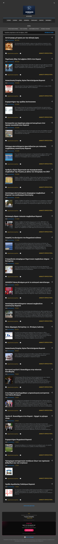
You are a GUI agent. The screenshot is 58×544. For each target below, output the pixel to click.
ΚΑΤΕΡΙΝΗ (15, 22)
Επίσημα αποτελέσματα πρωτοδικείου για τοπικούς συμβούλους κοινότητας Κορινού (25, 150)
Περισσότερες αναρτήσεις (29, 508)
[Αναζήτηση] (54, 3)
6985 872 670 (29, 518)
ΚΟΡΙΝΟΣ (9, 22)
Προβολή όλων (49, 35)
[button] (52, 40)
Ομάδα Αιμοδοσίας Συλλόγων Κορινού (20, 486)
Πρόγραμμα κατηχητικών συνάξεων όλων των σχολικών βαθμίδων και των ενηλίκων (27, 464)
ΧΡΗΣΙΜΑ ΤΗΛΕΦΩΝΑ (45, 31)
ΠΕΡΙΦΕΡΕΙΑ (26, 22)
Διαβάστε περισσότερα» (46, 55)
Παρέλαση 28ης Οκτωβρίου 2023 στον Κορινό (23, 61)
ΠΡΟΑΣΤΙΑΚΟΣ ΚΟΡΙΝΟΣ (13, 31)
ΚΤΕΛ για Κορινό (23, 31)
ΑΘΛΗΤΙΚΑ (41, 22)
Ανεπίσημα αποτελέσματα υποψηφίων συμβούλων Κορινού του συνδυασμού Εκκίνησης (25, 196)
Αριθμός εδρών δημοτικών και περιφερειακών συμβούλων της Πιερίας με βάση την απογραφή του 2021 (27, 173)
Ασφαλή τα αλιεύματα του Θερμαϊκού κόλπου (23, 240)
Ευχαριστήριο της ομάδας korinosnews (20, 104)
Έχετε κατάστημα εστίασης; (29, 533)
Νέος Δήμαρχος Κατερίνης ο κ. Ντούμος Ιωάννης (24, 329)
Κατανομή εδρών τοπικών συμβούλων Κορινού (23, 219)
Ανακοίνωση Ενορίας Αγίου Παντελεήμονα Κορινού (25, 83)
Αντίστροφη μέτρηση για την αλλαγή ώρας (22, 40)
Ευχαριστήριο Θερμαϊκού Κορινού (18, 442)
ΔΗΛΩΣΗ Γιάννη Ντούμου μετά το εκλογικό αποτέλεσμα (27, 285)
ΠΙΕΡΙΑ (20, 22)
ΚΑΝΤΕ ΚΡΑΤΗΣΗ (29, 530)
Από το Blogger (29, 537)
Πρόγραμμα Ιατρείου (34, 31)
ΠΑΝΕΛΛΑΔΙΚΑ (34, 22)
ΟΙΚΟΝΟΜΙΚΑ (48, 22)
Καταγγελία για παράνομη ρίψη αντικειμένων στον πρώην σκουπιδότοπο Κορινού (25, 126)
